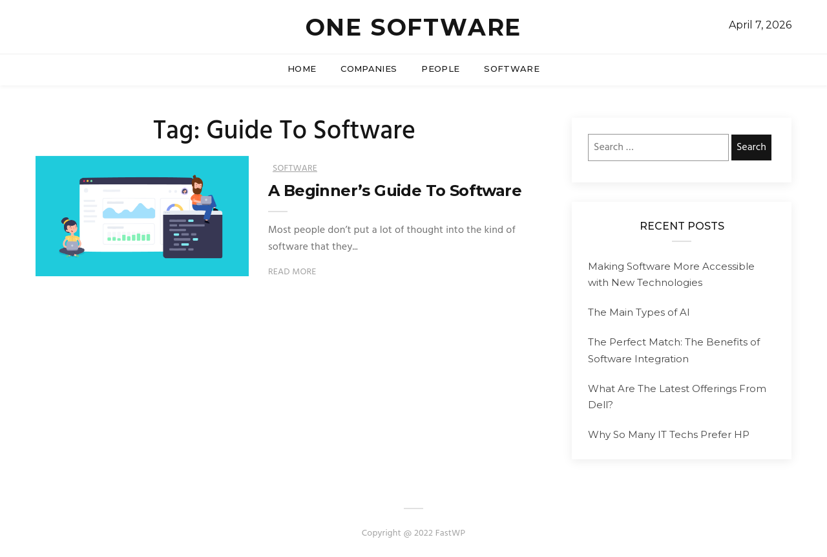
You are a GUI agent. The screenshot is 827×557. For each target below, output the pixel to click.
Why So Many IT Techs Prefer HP (668, 434)
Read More (292, 272)
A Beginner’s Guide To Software (394, 190)
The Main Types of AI (639, 312)
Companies (368, 68)
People (440, 68)
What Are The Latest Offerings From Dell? (677, 396)
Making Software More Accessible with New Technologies (671, 274)
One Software (414, 27)
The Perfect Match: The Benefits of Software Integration (674, 350)
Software (511, 68)
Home (302, 68)
